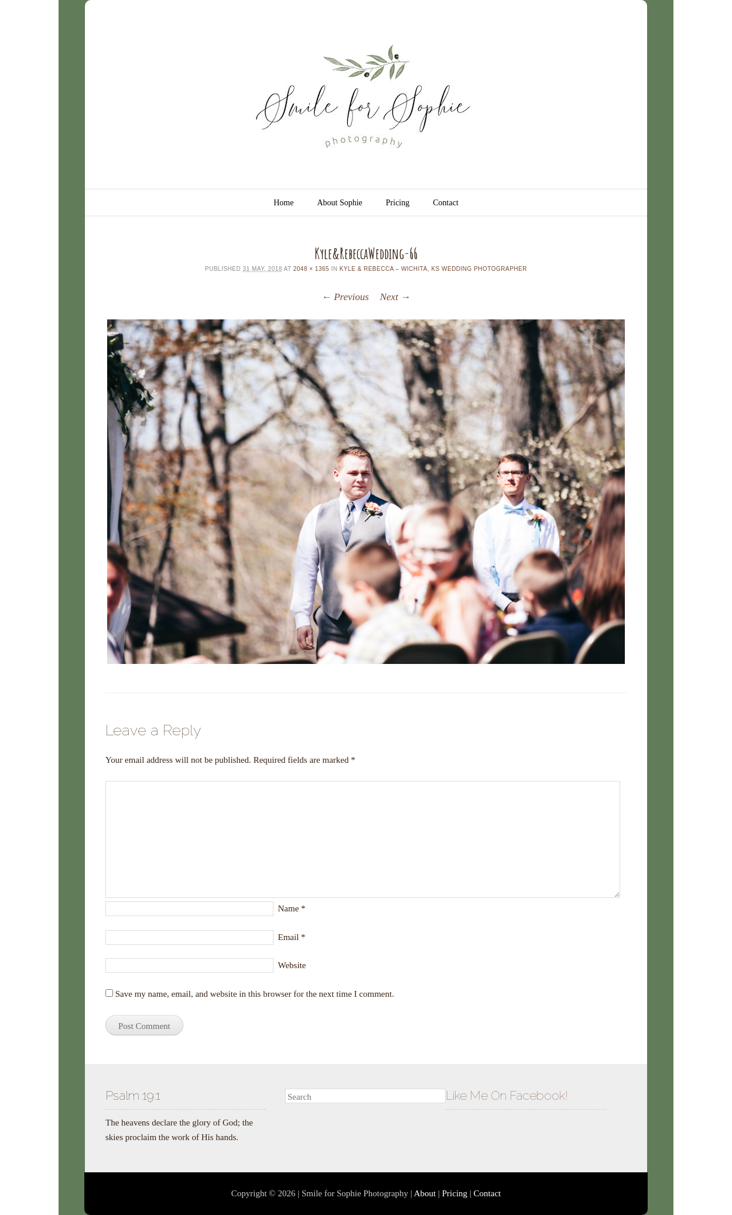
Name (292, 908)
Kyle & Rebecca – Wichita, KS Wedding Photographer (433, 269)
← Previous (345, 296)
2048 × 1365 (311, 269)
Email (292, 937)
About (425, 1193)
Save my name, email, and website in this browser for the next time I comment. (254, 994)
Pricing (397, 202)
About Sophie (339, 202)
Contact (446, 202)
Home (283, 202)
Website (292, 965)
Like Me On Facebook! (507, 1095)
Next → (395, 296)
